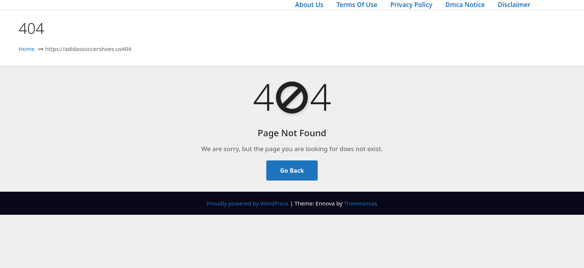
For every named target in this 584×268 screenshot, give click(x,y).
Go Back (292, 170)
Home (27, 48)
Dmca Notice (465, 4)
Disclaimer (514, 4)
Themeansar (360, 203)
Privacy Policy (411, 4)
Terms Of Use (356, 4)
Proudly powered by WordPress (248, 203)
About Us (309, 4)
